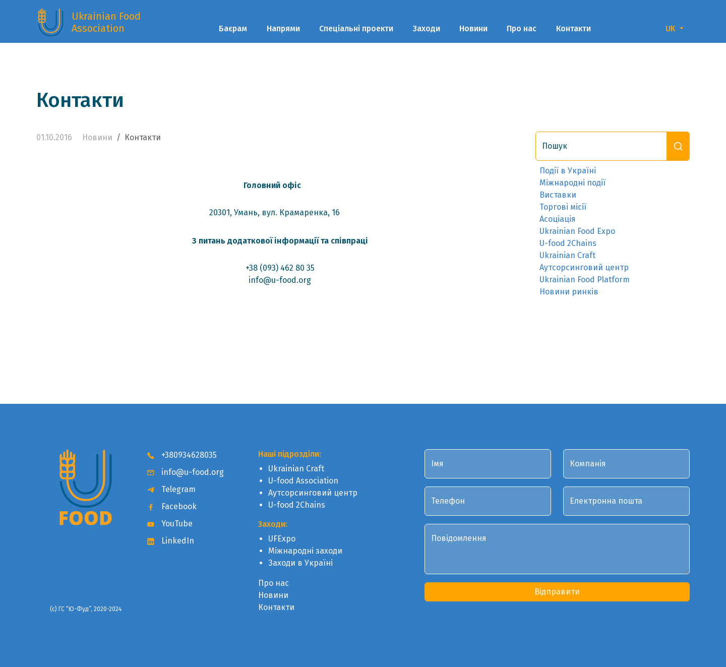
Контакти (573, 28)
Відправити (557, 591)
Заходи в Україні (300, 563)
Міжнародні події (572, 183)
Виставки (557, 195)
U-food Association (303, 481)
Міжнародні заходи (305, 551)
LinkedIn (170, 540)
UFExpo (281, 538)
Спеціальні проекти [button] (356, 28)
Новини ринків (568, 291)
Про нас (521, 28)
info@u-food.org (185, 472)
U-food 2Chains (567, 243)
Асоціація (557, 219)
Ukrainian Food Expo (577, 231)
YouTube (170, 523)
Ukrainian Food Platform (584, 279)
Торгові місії (562, 207)
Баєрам (233, 28)
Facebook (172, 506)
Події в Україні (567, 170)
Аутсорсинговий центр (584, 267)
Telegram (171, 489)
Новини (473, 28)
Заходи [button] (426, 28)
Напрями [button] (283, 28)
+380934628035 (182, 455)
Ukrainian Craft (567, 255)
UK (672, 28)
